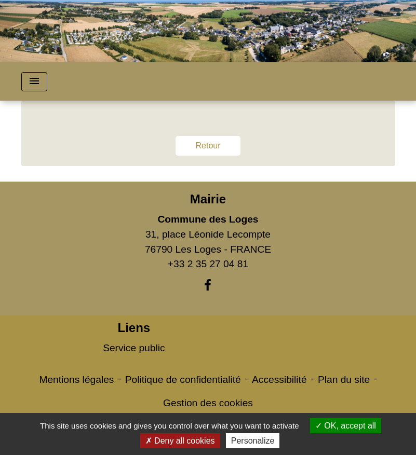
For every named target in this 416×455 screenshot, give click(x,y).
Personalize (253, 440)
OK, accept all (345, 425)
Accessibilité (279, 379)
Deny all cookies (180, 440)
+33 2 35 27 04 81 (208, 263)
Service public (134, 347)
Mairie (208, 199)
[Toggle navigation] (34, 81)
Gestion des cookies (208, 402)
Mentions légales (76, 379)
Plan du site (344, 379)
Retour (207, 145)
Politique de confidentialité (183, 379)
